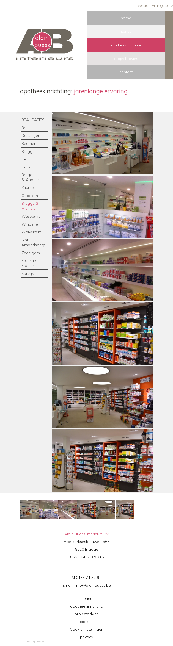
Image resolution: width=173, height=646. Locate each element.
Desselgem (31, 135)
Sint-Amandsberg (33, 242)
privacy (86, 636)
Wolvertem (31, 231)
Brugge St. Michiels (30, 206)
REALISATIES (33, 119)
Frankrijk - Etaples (30, 263)
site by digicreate (32, 641)
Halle (26, 167)
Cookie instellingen (86, 629)
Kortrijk (27, 273)
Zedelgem (30, 252)
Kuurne (27, 187)
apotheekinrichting (86, 606)
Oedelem (29, 195)
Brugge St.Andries (30, 177)
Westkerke (30, 216)
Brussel (27, 127)
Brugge (28, 151)
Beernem (29, 143)
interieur (86, 598)
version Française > (155, 5)
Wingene (29, 224)
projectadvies (87, 613)
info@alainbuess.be (93, 585)
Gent (25, 159)
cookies (87, 621)
